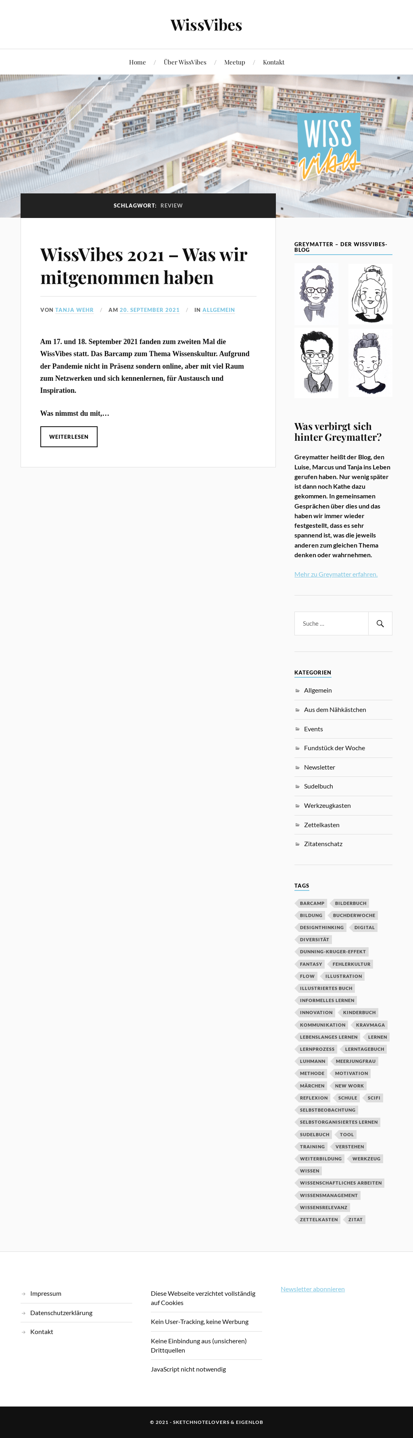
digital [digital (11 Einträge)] (365, 927)
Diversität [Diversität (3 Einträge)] (315, 939)
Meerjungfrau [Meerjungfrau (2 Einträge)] (356, 1061)
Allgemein (218, 310)
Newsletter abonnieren (313, 1289)
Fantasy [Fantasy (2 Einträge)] (311, 964)
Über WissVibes (185, 62)
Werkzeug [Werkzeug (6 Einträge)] (367, 1158)
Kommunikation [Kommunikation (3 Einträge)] (323, 1024)
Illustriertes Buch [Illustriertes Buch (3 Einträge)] (326, 988)
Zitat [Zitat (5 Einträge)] (355, 1219)
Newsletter (319, 767)
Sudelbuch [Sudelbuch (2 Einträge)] (315, 1134)
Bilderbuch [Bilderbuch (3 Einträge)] (351, 903)
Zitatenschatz (323, 843)
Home (137, 62)
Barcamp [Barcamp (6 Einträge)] (312, 903)
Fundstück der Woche (334, 747)
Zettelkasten (322, 824)
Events (313, 728)
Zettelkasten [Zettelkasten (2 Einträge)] (319, 1219)
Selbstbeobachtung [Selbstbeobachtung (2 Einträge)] (328, 1109)
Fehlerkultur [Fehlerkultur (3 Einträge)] (352, 964)
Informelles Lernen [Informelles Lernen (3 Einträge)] (327, 1000)
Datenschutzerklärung (61, 1312)
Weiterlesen (69, 437)
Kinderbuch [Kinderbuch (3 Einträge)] (359, 1012)
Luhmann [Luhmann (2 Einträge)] (312, 1061)
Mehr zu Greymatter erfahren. (336, 574)
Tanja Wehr (74, 310)
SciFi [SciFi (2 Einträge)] (374, 1097)
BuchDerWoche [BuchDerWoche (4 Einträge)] (354, 915)
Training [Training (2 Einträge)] (312, 1146)
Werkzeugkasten (327, 805)
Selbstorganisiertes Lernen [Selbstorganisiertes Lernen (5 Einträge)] (339, 1122)
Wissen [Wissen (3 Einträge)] (309, 1170)
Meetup (234, 62)
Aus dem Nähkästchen (335, 709)
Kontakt (273, 62)
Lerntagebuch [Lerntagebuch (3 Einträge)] (364, 1049)
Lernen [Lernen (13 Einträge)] (377, 1037)
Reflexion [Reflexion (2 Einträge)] (314, 1097)
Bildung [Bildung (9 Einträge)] (311, 915)
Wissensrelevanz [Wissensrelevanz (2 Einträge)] (324, 1207)
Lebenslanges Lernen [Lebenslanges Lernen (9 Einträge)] (329, 1037)
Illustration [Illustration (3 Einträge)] (343, 976)
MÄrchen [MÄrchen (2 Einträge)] (312, 1085)
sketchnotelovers (201, 1422)
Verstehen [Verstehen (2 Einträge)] (350, 1146)
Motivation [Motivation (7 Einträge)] (351, 1073)
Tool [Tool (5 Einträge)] (347, 1134)
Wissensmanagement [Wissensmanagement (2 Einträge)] (329, 1195)
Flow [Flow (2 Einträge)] (307, 976)
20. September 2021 (150, 310)
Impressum (45, 1293)
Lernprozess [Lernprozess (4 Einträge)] (317, 1049)
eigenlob (249, 1422)
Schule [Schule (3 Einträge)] (347, 1097)
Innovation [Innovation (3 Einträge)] (316, 1012)
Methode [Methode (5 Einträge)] (312, 1073)
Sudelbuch (318, 786)
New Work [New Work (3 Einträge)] (349, 1085)
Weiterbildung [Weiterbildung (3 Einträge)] (321, 1158)
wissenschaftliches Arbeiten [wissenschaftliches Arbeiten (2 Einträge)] (341, 1182)
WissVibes (206, 24)
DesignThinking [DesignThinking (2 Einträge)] (322, 927)
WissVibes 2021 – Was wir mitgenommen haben (143, 265)
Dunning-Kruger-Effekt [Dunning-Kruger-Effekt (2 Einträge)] (333, 951)
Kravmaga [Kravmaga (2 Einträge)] (370, 1024)
